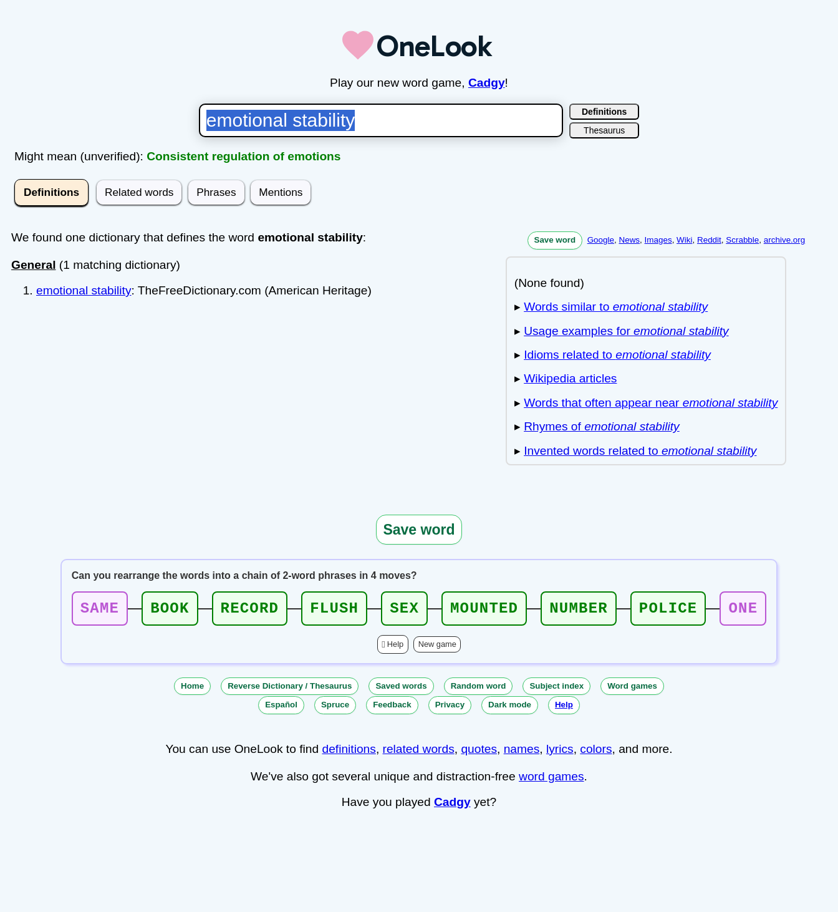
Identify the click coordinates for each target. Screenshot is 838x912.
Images (658, 240)
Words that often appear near (651, 402)
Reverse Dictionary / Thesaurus (290, 689)
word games (551, 780)
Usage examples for (626, 330)
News (629, 240)
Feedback (392, 708)
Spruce (335, 708)
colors (596, 752)
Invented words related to (640, 450)
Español (281, 708)
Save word (555, 240)
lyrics (560, 752)
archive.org (784, 240)
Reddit (709, 240)
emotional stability (84, 290)
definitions (348, 752)
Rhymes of (602, 426)
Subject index (556, 689)
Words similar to (616, 306)
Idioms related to (617, 354)
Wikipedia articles (570, 378)
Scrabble (742, 240)
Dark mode (509, 708)
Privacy (450, 708)
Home (192, 689)
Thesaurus (604, 130)
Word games (632, 689)
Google (600, 240)
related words (419, 752)
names (522, 752)
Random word (478, 689)
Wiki (684, 240)
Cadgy (486, 82)
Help (395, 647)
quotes (479, 752)
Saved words (400, 689)
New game (437, 647)
